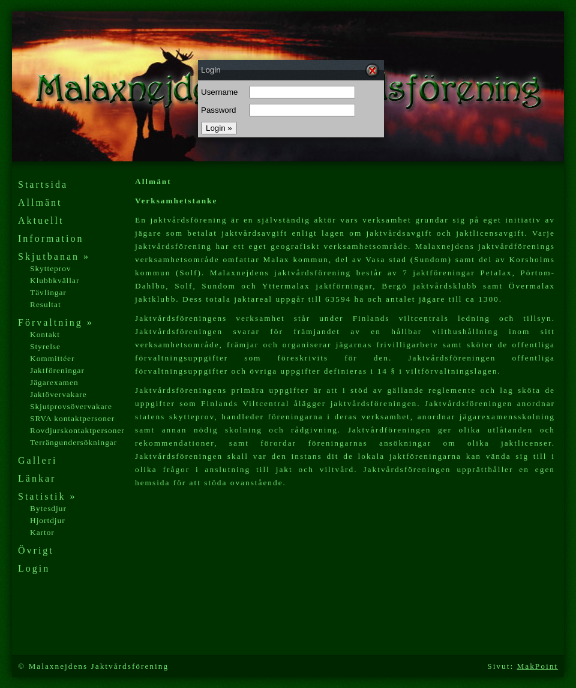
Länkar (37, 478)
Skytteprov (50, 268)
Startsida (43, 184)
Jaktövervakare (58, 394)
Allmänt (40, 202)
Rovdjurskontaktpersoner (77, 430)
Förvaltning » (56, 322)
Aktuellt (41, 220)
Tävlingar (48, 292)
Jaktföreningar (57, 370)
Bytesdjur (48, 508)
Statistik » (47, 496)
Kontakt (45, 334)
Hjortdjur (47, 520)
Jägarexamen (54, 382)
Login (34, 568)
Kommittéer (52, 358)
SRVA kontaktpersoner (72, 418)
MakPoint (537, 666)
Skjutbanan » (54, 256)
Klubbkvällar (54, 280)
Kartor (42, 532)
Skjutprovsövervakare (71, 406)
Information (50, 238)
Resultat (45, 304)
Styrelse (45, 346)
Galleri (37, 460)
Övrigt (36, 550)
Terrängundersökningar (73, 442)
